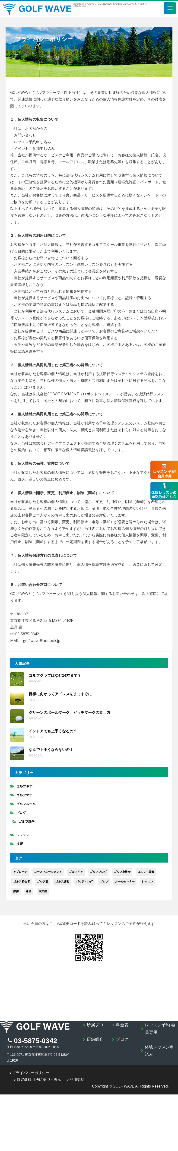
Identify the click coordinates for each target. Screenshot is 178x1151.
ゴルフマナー (26, 795)
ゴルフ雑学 (27, 821)
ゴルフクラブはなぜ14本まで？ (55, 675)
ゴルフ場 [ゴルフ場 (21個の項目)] (42, 881)
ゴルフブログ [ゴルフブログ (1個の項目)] (98, 871)
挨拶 (19, 844)
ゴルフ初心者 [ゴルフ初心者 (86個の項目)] (21, 881)
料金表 (122, 1025)
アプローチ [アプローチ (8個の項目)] (20, 871)
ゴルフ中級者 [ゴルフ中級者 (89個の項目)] (145, 871)
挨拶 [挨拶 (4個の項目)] (16, 891)
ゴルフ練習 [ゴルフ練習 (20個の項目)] (62, 881)
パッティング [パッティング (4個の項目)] (84, 881)
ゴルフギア (24, 786)
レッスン (22, 835)
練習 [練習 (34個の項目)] (28, 891)
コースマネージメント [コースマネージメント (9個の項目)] (48, 871)
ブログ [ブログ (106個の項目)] (104, 881)
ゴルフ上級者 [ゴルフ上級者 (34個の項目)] (122, 871)
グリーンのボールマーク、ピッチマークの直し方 (69, 713)
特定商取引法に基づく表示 (37, 1079)
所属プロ (95, 1025)
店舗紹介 (95, 1039)
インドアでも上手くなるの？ (53, 731)
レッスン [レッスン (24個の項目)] (147, 881)
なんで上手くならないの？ (51, 750)
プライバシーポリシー (29, 1073)
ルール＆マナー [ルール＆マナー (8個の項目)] (125, 881)
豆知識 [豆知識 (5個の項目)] (42, 891)
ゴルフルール (26, 804)
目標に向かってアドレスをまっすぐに (60, 694)
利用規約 (76, 1079)
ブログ (21, 813)
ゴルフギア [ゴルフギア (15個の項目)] (76, 871)
